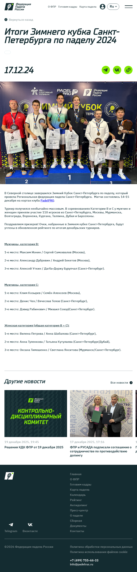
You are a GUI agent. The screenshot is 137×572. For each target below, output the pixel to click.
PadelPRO (47, 200)
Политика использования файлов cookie (99, 552)
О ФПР (52, 6)
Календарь (78, 495)
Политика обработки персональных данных (101, 547)
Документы (78, 526)
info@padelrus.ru (81, 564)
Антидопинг (78, 505)
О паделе (76, 515)
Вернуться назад (18, 19)
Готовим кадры (67, 6)
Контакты (77, 531)
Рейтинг (76, 500)
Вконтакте (30, 527)
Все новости (122, 382)
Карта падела (87, 6)
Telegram (10, 527)
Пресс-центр (79, 510)
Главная (75, 474)
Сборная (76, 520)
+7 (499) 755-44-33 (84, 560)
